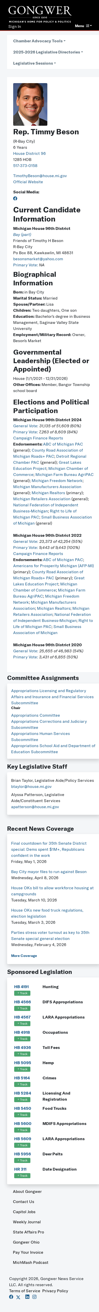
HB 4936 (22, 1047)
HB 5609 (22, 1138)
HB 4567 (22, 1017)
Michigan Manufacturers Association (47, 486)
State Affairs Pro (28, 1231)
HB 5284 (22, 1093)
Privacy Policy (55, 1290)
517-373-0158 (25, 165)
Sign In (14, 26)
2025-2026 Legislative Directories (46, 51)
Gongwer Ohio (26, 1242)
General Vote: (26, 425)
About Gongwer (27, 1191)
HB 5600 (22, 1123)
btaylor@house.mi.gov (31, 786)
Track (22, 993)
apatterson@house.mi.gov (35, 806)
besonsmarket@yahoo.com (38, 258)
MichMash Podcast (30, 1262)
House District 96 (29, 153)
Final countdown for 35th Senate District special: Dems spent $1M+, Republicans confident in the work (49, 849)
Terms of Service (24, 1290)
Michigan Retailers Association (41, 498)
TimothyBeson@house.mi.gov (40, 175)
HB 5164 (22, 1077)
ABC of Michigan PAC (63, 444)
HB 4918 (22, 1032)
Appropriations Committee (35, 715)
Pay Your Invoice (28, 1252)
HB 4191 (21, 986)
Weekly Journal (27, 1221)
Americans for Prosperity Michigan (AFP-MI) (53, 565)
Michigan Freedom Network (57, 480)
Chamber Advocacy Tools (38, 40)
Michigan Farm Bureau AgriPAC (64, 474)
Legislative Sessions (33, 63)
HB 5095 (22, 1062)
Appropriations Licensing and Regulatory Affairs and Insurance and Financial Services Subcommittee (52, 696)
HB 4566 (22, 1001)
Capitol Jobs (24, 1211)
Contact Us (23, 1201)
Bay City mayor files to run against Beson (49, 871)
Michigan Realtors (48, 492)
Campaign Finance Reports (38, 437)
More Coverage (24, 955)
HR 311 (20, 1169)
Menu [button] (82, 26)
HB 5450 (22, 1108)
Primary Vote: (26, 264)
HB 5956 (22, 1153)
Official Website (28, 181)
